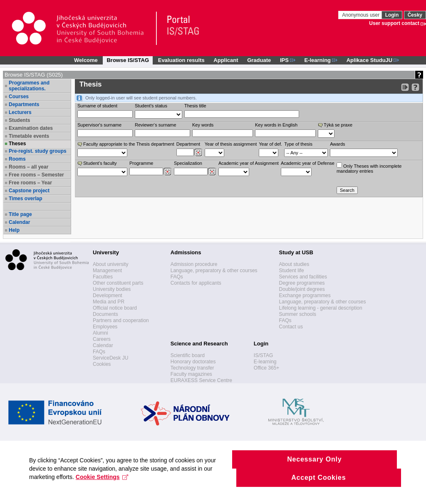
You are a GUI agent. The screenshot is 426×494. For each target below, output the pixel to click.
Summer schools (297, 314)
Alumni (100, 333)
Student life (291, 270)
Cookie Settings (102, 482)
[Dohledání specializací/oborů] (212, 172)
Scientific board (188, 355)
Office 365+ (267, 368)
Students (19, 120)
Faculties (103, 277)
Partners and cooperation (121, 320)
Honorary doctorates (193, 362)
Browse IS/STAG (127, 60)
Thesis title (195, 105)
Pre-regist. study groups (38, 151)
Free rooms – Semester (36, 175)
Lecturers (20, 112)
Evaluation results (181, 60)
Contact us (291, 327)
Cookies (102, 364)
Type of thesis (298, 143)
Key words (202, 124)
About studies (294, 264)
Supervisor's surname (99, 124)
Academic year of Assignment (248, 163)
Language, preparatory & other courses (214, 270)
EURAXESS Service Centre (201, 380)
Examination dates (31, 128)
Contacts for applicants (196, 283)
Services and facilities (303, 277)
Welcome (86, 60)
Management (107, 270)
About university (110, 264)
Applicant (225, 60)
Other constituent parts (118, 283)
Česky (415, 15)
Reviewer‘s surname (155, 124)
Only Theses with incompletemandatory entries (369, 168)
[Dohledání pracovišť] (198, 153)
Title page (20, 214)
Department (188, 143)
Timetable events (29, 136)
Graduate (259, 60)
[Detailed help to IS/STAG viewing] (415, 87)
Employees (105, 327)
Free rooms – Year (30, 183)
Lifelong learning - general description (320, 308)
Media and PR (108, 302)
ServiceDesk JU (110, 358)
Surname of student (97, 105)
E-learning (265, 362)
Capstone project (29, 191)
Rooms (17, 159)
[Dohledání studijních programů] (167, 172)
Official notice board (115, 308)
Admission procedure (194, 264)
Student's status (151, 105)
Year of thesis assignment (231, 143)
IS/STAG (263, 355)
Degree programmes (302, 283)
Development (107, 295)
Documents (105, 314)
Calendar (19, 222)
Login (392, 15)
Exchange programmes (305, 295)
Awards (337, 143)
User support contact (394, 23)
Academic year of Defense (307, 163)
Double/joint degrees (302, 289)
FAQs (99, 352)
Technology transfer (192, 368)
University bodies (112, 289)
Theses (17, 143)
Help (14, 230)
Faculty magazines (191, 374)
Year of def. (270, 143)
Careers (102, 339)
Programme (141, 163)
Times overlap (25, 198)
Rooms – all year (28, 167)
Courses (19, 96)
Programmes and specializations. (29, 86)
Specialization (188, 163)
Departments (24, 104)
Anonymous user (361, 15)
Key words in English (276, 124)
